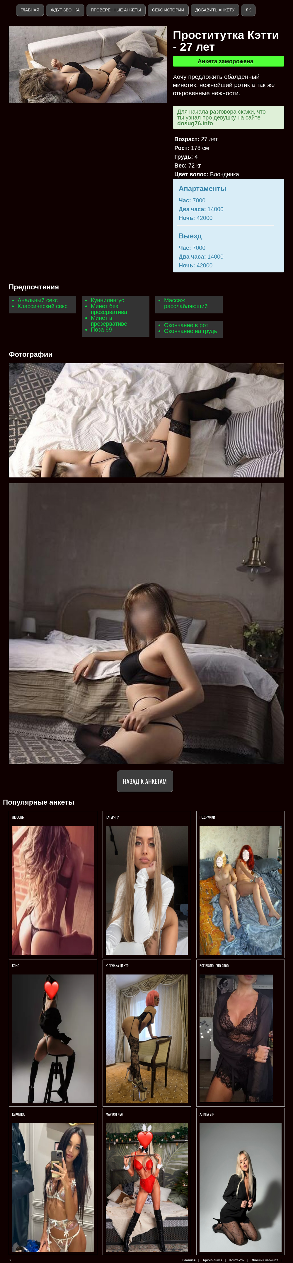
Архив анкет (212, 1260)
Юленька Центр (117, 965)
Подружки (207, 817)
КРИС (16, 965)
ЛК (248, 10)
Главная (30, 10)
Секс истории (168, 10)
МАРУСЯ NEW (114, 1114)
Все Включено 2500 (214, 965)
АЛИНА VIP (207, 1114)
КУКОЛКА (18, 1114)
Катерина (113, 817)
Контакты (237, 1260)
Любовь (18, 817)
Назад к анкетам (145, 781)
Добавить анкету (214, 10)
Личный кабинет (265, 1260)
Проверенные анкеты (116, 10)
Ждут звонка (65, 10)
